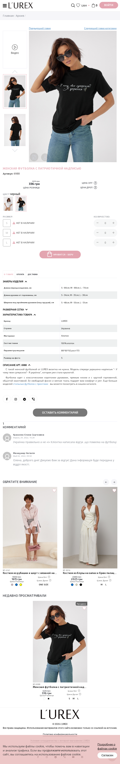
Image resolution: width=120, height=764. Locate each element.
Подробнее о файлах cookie (107, 746)
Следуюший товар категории (100, 28)
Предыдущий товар (40, 28)
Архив (20, 15)
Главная (8, 15)
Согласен (107, 755)
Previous (15, 72)
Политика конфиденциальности (60, 734)
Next (15, 150)
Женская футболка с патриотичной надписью (60, 686)
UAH (84, 5)
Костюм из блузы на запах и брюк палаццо (90, 572)
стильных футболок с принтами (31, 383)
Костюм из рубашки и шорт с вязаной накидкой (30, 572)
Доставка (33, 274)
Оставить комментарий (60, 412)
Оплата (20, 274)
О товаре (8, 274)
